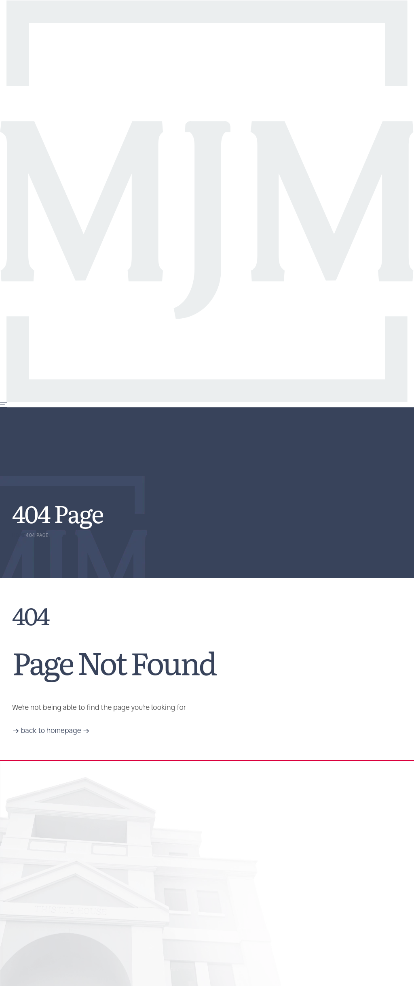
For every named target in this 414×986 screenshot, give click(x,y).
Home (19, 535)
